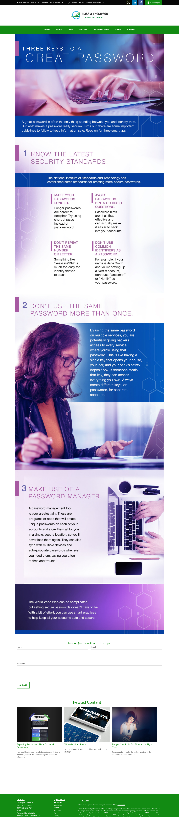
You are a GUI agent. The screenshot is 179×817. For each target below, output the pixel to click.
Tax (55, 813)
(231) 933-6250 (69, 2)
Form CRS (85, 801)
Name (19, 647)
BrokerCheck (121, 805)
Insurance (57, 810)
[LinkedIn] (134, 2)
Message (21, 663)
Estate (56, 808)
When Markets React (75, 744)
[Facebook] (140, 2)
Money (56, 816)
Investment (58, 805)
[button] (47, 29)
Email (93, 647)
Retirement (58, 802)
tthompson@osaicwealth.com (92, 2)
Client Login (153, 2)
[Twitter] (128, 2)
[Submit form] (23, 685)
